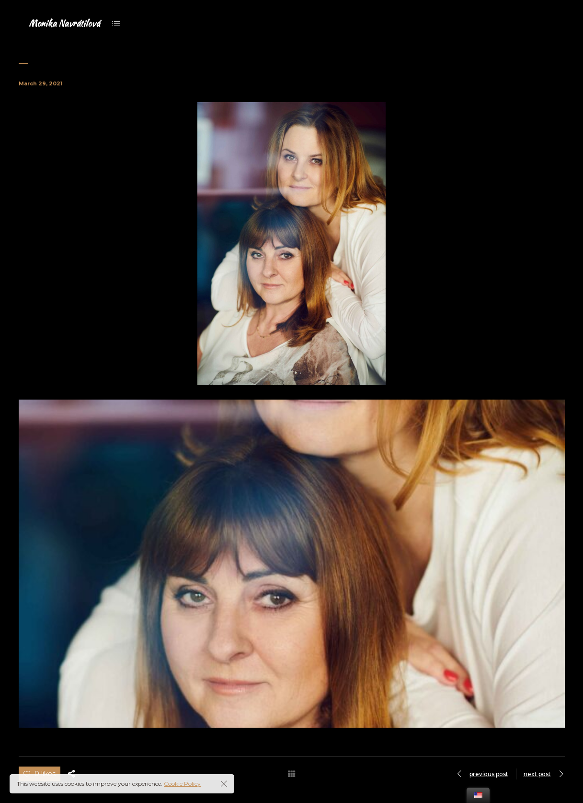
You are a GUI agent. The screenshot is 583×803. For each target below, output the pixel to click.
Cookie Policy (182, 783)
